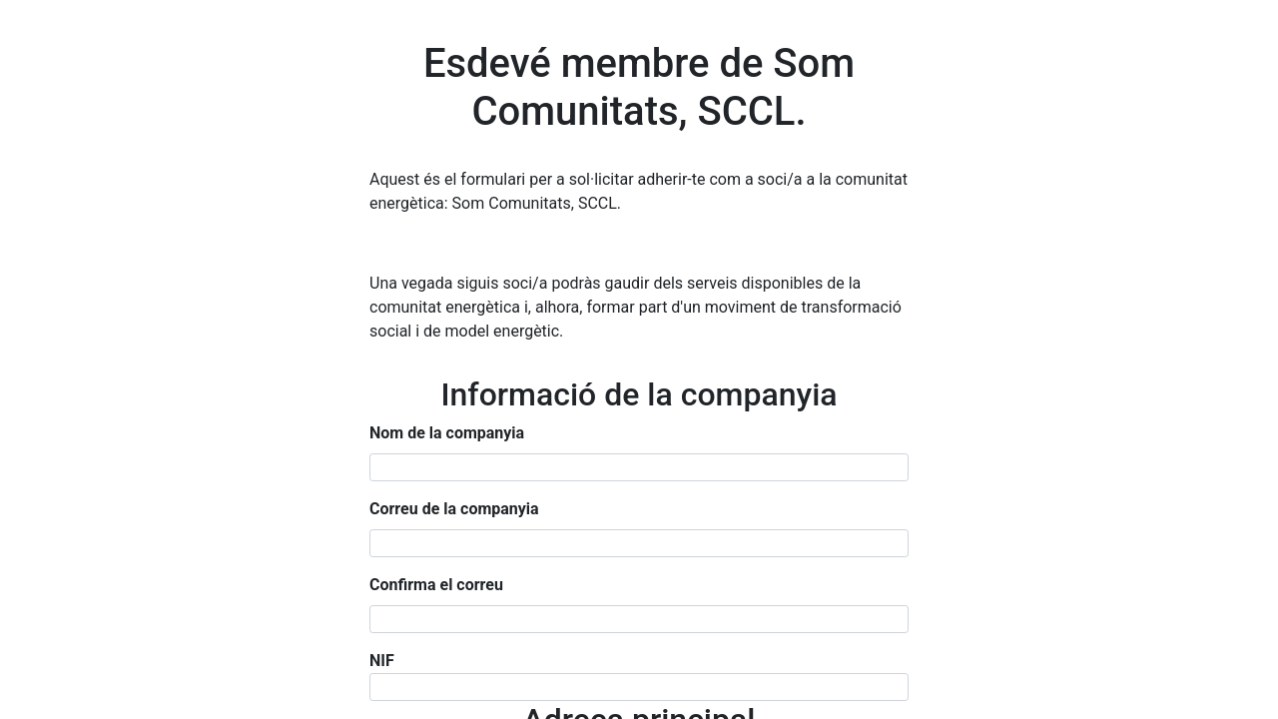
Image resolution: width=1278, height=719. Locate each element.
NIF (381, 660)
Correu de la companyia (454, 508)
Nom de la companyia (446, 432)
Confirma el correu (436, 584)
